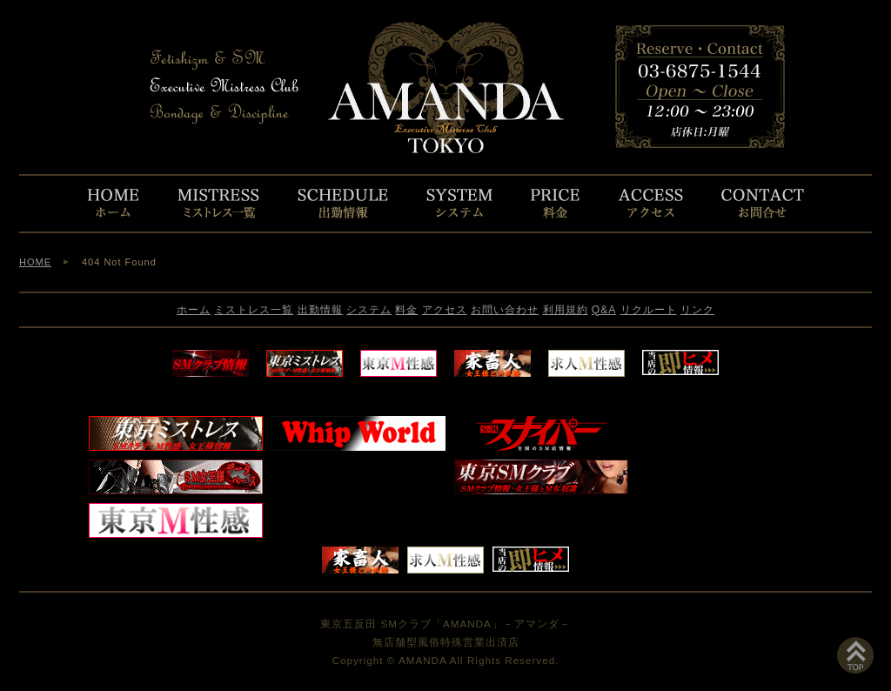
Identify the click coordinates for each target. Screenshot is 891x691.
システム (369, 310)
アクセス (444, 310)
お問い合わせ (505, 310)
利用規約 (565, 310)
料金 (406, 310)
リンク (697, 310)
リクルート (648, 310)
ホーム (194, 310)
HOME (35, 262)
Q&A (604, 310)
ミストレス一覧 (253, 310)
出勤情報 (320, 310)
